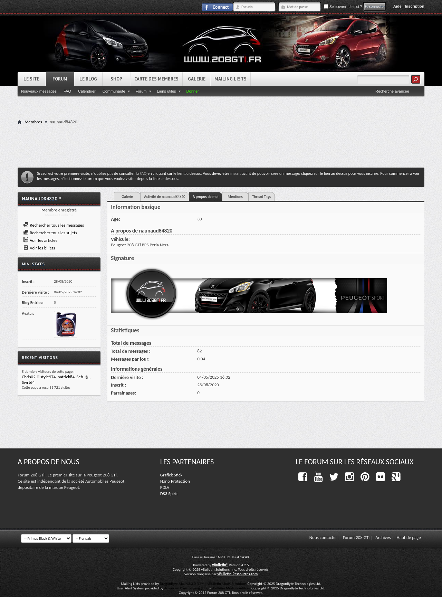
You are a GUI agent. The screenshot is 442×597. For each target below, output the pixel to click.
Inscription (414, 6)
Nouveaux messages (39, 91)
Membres (33, 121)
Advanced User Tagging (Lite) (186, 588)
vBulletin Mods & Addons (227, 583)
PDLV (165, 487)
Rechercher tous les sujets (50, 232)
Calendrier (87, 91)
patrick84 (66, 376)
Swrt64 (28, 382)
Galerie (196, 79)
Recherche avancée (392, 91)
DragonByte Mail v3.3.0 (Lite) (182, 583)
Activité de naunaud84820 (164, 197)
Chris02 (29, 376)
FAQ (67, 91)
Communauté (114, 91)
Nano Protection (175, 481)
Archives (383, 537)
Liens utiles (166, 91)
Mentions (235, 197)
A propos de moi (206, 197)
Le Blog (88, 79)
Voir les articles (40, 240)
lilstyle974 (46, 376)
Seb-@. (82, 376)
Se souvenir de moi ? (343, 7)
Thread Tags (261, 197)
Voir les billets (39, 247)
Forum (59, 79)
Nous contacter (323, 537)
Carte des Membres (156, 79)
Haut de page (409, 537)
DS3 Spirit (169, 493)
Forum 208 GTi (356, 537)
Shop (116, 79)
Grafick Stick (171, 474)
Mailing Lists (230, 79)
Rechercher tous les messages (53, 225)
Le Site (31, 79)
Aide (397, 6)
